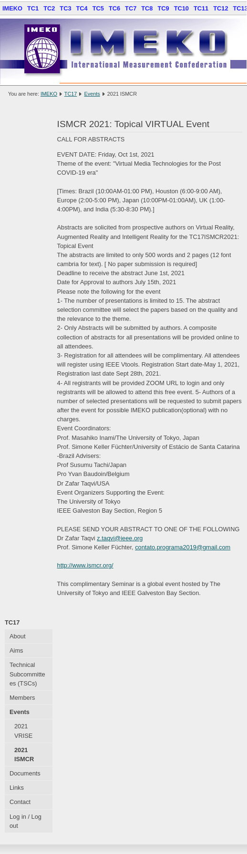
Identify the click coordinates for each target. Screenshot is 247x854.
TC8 (147, 8)
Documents (25, 773)
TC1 (33, 8)
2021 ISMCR (24, 754)
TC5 (98, 8)
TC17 (70, 94)
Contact (20, 801)
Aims (16, 650)
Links (17, 787)
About (17, 636)
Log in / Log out (25, 821)
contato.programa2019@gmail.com (182, 547)
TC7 (130, 8)
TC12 (220, 8)
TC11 (201, 8)
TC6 (114, 8)
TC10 (181, 8)
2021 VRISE (23, 731)
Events (92, 94)
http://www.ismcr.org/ (85, 565)
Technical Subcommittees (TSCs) (27, 673)
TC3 (65, 8)
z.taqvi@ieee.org (120, 538)
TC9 (163, 8)
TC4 (82, 8)
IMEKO (12, 8)
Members (22, 697)
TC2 (49, 8)
